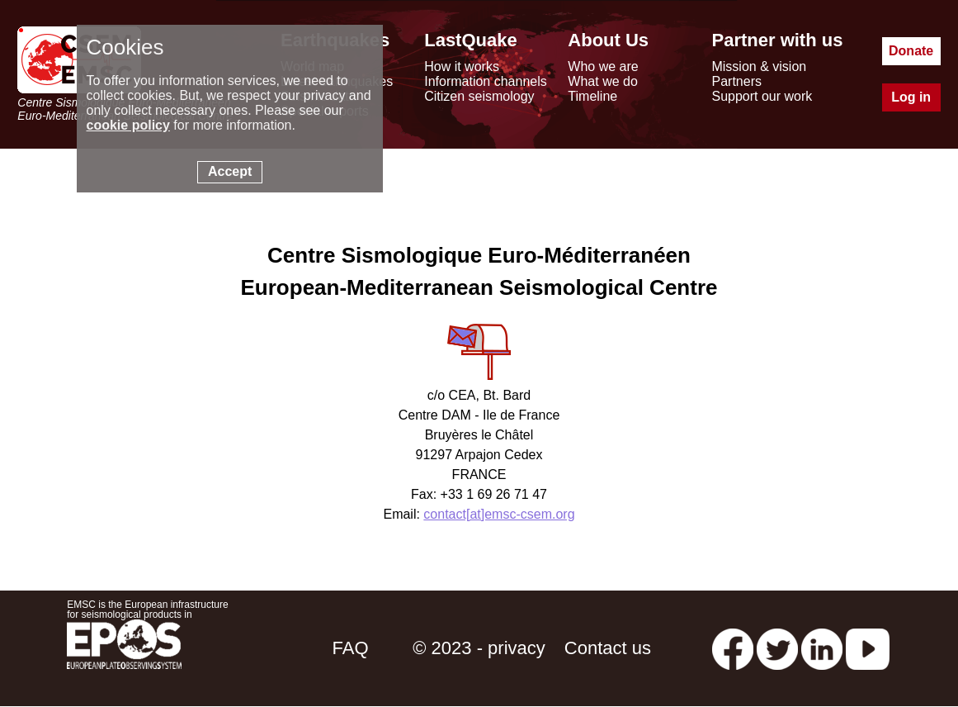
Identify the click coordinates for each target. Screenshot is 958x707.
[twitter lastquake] (777, 648)
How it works (461, 66)
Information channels (485, 81)
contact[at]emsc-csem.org (498, 514)
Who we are (603, 66)
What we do (602, 81)
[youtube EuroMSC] (868, 648)
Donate (911, 51)
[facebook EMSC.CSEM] (732, 648)
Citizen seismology (479, 96)
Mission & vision (758, 66)
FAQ (351, 648)
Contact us (607, 648)
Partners (736, 81)
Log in (911, 97)
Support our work (761, 96)
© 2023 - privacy (479, 648)
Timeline (592, 96)
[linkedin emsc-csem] (821, 648)
